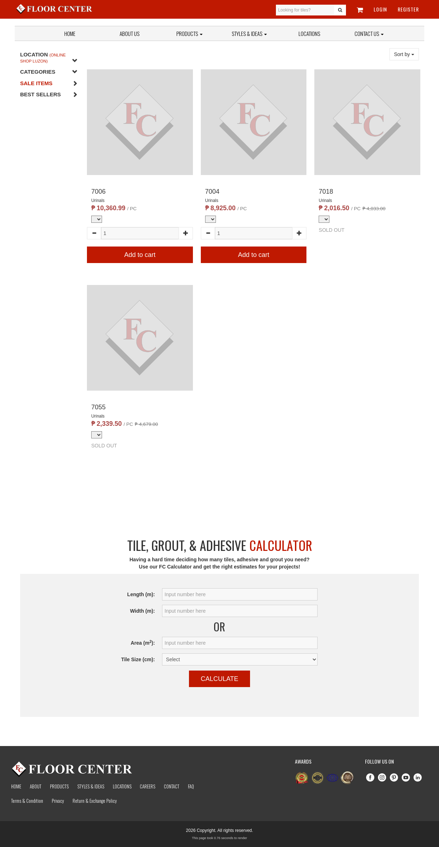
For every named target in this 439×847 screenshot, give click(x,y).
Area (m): (143, 642)
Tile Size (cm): (138, 659)
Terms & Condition (27, 800)
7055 (98, 407)
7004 (212, 191)
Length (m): (141, 594)
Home (69, 33)
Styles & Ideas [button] (249, 33)
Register (408, 9)
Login (380, 9)
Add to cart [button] (140, 254)
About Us (129, 33)
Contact (171, 786)
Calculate (220, 678)
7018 (326, 191)
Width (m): (142, 611)
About (35, 786)
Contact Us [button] (369, 33)
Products (189, 33)
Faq (191, 786)
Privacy (58, 800)
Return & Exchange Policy (95, 800)
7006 (98, 191)
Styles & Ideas (90, 786)
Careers (147, 786)
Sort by (404, 54)
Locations (309, 33)
